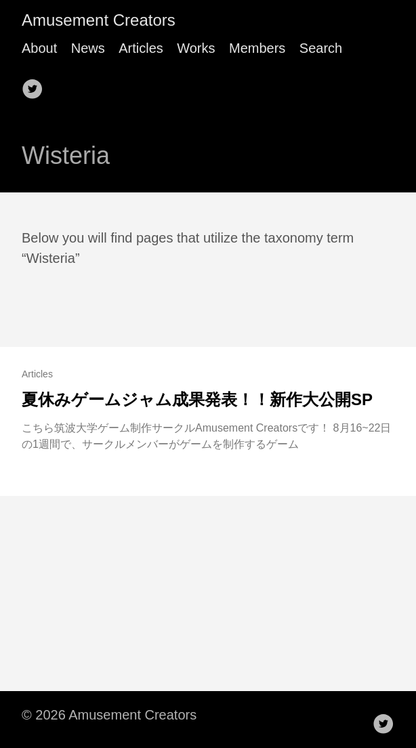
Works (196, 48)
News (88, 48)
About (39, 48)
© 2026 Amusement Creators (109, 714)
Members (257, 48)
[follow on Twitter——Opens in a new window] (36, 84)
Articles (141, 48)
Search (320, 48)
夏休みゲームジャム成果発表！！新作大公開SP (197, 399)
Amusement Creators (98, 20)
